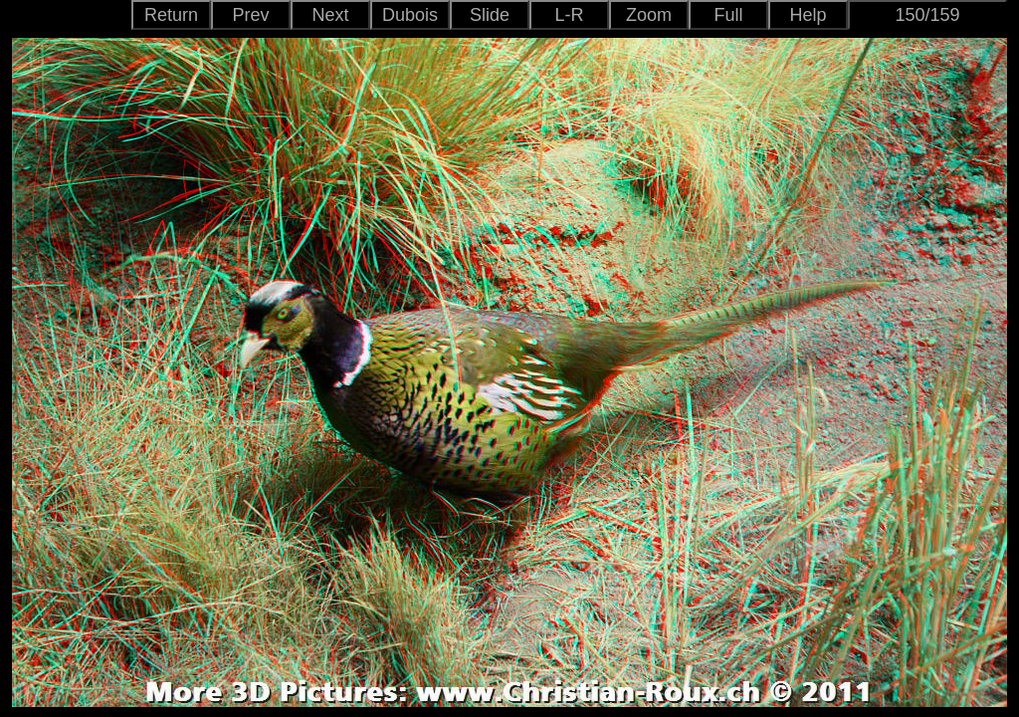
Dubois (410, 15)
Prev (250, 15)
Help (807, 15)
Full (727, 15)
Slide (490, 15)
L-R (568, 15)
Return (171, 15)
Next (329, 15)
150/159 (927, 15)
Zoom (649, 15)
